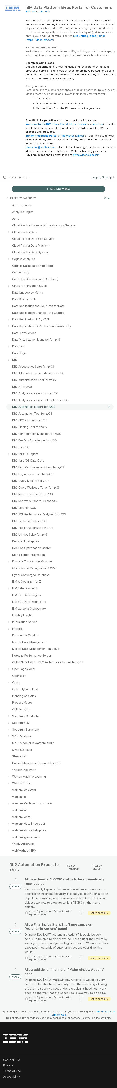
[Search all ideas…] (31, 177)
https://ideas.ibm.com (40, 39)
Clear (107, 198)
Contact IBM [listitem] (11, 1060)
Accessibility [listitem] (11, 1076)
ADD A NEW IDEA (58, 188)
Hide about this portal (38, 11)
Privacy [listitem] (8, 1065)
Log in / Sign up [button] (103, 177)
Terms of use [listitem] (12, 1071)
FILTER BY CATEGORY (21, 198)
